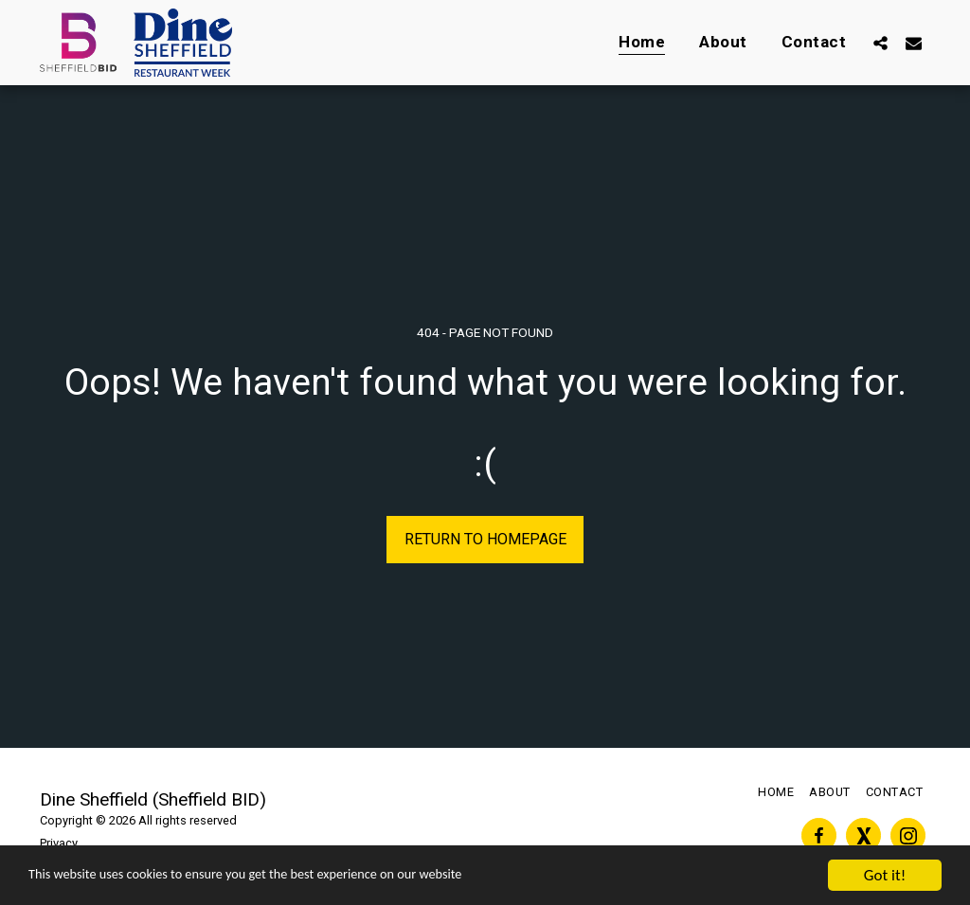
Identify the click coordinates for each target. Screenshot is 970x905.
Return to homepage (485, 539)
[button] (880, 42)
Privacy (59, 843)
